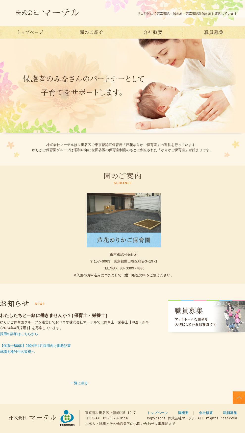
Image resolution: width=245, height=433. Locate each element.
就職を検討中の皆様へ (17, 352)
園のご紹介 (91, 32)
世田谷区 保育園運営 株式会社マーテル (30, 32)
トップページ (157, 412)
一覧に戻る (79, 383)
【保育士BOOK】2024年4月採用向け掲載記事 (35, 346)
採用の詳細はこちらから (19, 334)
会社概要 (152, 32)
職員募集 (214, 32)
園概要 (183, 412)
